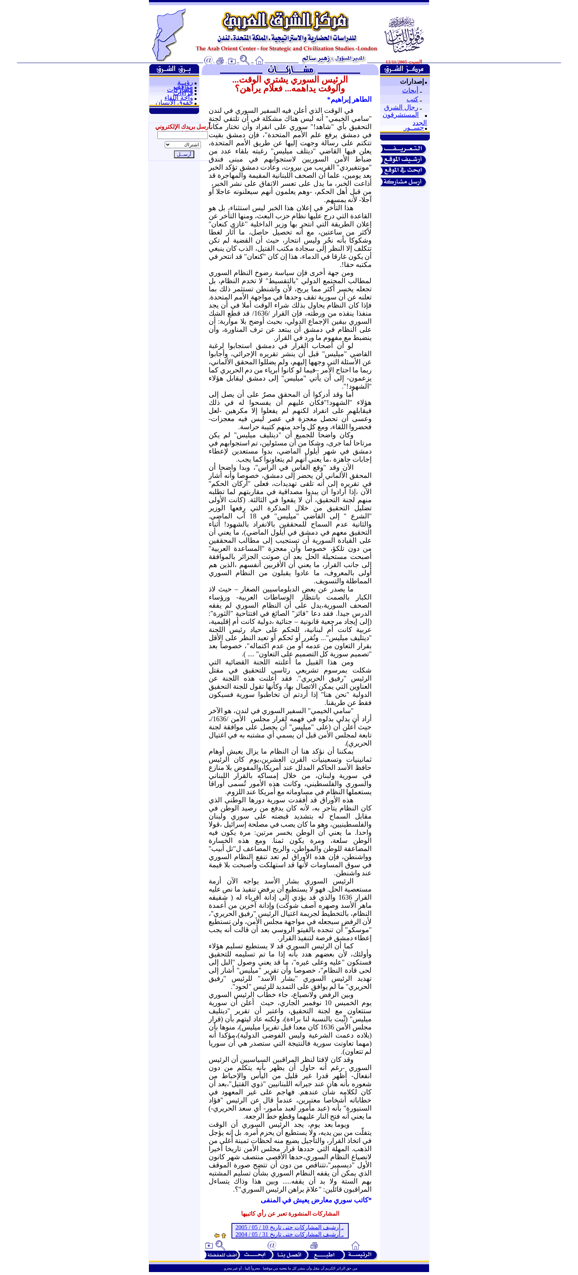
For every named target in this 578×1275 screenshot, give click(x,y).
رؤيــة (185, 82)
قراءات (183, 93)
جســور (414, 127)
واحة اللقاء (178, 97)
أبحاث (410, 90)
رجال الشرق (401, 107)
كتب (412, 99)
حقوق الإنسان (174, 102)
